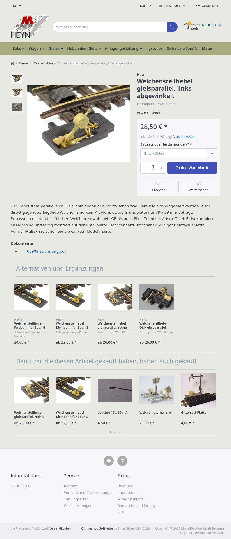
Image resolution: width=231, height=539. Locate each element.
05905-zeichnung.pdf (46, 251)
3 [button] (120, 432)
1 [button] (110, 432)
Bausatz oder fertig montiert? (164, 144)
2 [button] (115, 432)
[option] (78, 123)
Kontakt (146, 6)
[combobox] (178, 153)
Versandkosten (184, 136)
